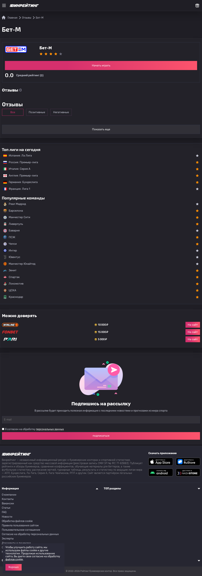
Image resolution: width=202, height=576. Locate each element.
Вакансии (8, 503)
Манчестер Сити (16, 217)
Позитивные (38, 112)
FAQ (4, 512)
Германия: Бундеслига (18, 182)
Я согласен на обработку (34, 429)
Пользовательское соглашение (21, 529)
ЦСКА (9, 290)
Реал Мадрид (14, 204)
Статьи (6, 507)
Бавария (11, 231)
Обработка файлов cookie (17, 521)
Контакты (8, 499)
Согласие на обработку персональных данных (30, 534)
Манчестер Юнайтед (19, 264)
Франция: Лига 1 (14, 188)
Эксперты (8, 538)
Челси (10, 244)
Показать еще (101, 129)
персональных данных (50, 429)
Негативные (63, 112)
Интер (10, 250)
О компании (9, 494)
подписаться (101, 435)
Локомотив (13, 284)
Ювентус (11, 257)
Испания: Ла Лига (17, 155)
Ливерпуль (13, 224)
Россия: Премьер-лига (18, 162)
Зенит (10, 270)
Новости (7, 516)
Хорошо (13, 567)
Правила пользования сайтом (20, 525)
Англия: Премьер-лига (18, 175)
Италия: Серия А (15, 168)
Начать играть (101, 65)
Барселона (13, 210)
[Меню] (4, 5)
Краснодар (13, 297)
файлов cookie (14, 559)
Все (13, 112)
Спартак (11, 277)
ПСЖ (9, 237)
